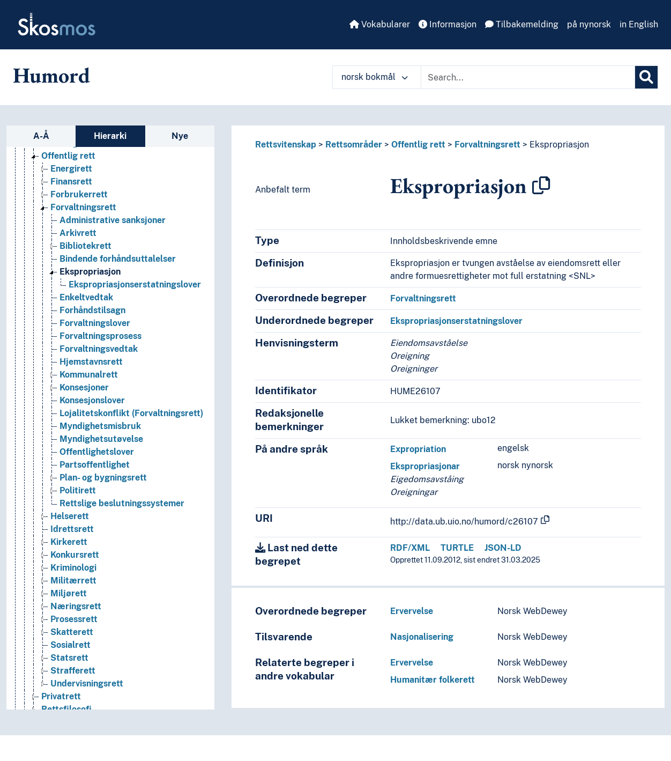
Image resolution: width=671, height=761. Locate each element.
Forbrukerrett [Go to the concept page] (79, 194)
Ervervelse (411, 611)
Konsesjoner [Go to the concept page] (84, 387)
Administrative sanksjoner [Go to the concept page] (112, 220)
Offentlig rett (418, 144)
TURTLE (457, 548)
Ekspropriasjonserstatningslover (456, 321)
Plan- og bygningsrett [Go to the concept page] (103, 477)
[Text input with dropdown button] (528, 77)
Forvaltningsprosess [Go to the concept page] (100, 336)
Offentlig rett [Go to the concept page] (68, 156)
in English (639, 24)
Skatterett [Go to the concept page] (71, 632)
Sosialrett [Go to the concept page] (70, 645)
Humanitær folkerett (432, 680)
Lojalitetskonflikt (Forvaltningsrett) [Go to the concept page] (131, 413)
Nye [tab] (180, 136)
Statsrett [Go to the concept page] (69, 658)
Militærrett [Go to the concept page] (73, 580)
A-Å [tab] (41, 136)
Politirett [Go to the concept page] (77, 490)
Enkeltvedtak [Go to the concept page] (86, 297)
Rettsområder (353, 144)
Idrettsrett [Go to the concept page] (72, 529)
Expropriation (418, 449)
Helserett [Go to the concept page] (69, 516)
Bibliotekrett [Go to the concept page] (85, 246)
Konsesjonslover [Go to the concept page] (92, 400)
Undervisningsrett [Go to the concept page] (86, 683)
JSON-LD (502, 548)
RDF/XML (410, 548)
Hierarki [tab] (110, 136)
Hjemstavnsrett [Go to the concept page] (91, 362)
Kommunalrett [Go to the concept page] (88, 375)
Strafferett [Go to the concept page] (72, 671)
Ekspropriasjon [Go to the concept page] (90, 272)
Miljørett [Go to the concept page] (68, 593)
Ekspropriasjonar (425, 466)
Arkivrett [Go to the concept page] (77, 233)
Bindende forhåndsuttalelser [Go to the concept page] (117, 259)
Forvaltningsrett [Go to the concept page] (83, 207)
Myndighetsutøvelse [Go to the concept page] (101, 439)
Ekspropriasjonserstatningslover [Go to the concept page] (135, 284)
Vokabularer (379, 24)
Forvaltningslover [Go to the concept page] (94, 323)
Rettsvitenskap (285, 144)
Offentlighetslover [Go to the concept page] (96, 452)
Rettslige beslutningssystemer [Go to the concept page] (121, 503)
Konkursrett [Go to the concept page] (74, 555)
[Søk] (646, 77)
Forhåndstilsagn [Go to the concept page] (92, 310)
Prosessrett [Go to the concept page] (74, 619)
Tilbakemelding (521, 24)
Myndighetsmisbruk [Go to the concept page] (100, 426)
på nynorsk (589, 24)
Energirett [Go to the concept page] (71, 169)
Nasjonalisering (421, 637)
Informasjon (447, 24)
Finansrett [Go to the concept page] (71, 181)
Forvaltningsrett (487, 144)
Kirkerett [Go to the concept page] (68, 542)
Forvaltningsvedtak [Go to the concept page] (98, 349)
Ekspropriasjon (559, 144)
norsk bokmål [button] (374, 77)
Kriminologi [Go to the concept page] (73, 568)
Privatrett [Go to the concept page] (61, 696)
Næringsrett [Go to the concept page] (75, 606)
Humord (51, 75)
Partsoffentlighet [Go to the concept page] (94, 465)
